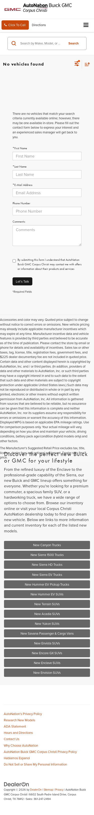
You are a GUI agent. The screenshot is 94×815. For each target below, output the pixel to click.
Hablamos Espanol (17, 758)
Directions (39, 25)
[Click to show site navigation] (86, 25)
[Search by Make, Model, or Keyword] (41, 43)
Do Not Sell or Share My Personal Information (35, 764)
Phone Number (21, 203)
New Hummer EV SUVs (47, 594)
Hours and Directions (18, 732)
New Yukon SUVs (47, 623)
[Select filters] (77, 64)
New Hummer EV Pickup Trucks (47, 584)
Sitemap (48, 790)
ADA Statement (15, 726)
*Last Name (20, 166)
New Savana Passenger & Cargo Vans (47, 633)
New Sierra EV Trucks (47, 574)
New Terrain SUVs (47, 604)
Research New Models (19, 720)
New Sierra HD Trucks (47, 564)
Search (73, 43)
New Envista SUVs (47, 643)
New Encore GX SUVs (47, 653)
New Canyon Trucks (47, 545)
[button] (15, 25)
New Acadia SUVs (47, 614)
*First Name (20, 148)
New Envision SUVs (47, 672)
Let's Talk (22, 281)
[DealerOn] (16, 784)
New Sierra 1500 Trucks (47, 554)
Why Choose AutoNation (21, 745)
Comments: (19, 221)
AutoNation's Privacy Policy (23, 713)
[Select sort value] (86, 64)
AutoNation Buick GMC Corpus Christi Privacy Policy (40, 751)
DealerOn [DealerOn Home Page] (36, 790)
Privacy (59, 790)
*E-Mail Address (22, 185)
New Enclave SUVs (47, 662)
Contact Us (11, 739)
